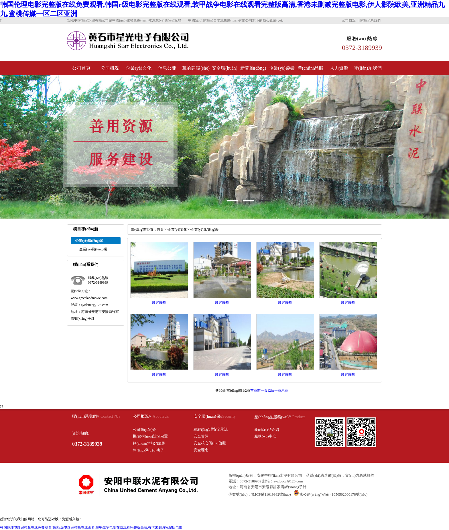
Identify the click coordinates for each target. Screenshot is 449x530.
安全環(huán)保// (208, 416)
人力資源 (339, 68)
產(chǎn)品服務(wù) (311, 70)
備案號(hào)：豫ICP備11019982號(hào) (260, 494)
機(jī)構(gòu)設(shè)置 (150, 436)
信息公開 (167, 68)
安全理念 (201, 450)
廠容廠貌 (159, 303)
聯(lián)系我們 (370, 20)
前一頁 (262, 390)
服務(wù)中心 (265, 436)
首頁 (160, 229)
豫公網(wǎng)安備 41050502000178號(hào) (330, 494)
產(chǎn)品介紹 (266, 429)
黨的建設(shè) (196, 68)
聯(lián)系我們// (85, 416)
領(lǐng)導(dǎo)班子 (148, 450)
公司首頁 (81, 68)
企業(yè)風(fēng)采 (93, 249)
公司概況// (142, 416)
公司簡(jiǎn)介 (144, 429)
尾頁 (284, 390)
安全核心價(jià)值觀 (210, 443)
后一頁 (276, 390)
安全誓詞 (201, 436)
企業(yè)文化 (138, 68)
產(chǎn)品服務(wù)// (272, 417)
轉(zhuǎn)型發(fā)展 (149, 443)
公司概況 (349, 20)
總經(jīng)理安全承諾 (211, 429)
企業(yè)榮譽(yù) (282, 70)
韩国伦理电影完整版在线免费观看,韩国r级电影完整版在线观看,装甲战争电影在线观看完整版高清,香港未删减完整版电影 (91, 527)
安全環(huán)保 (224, 70)
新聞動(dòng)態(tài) (253, 70)
